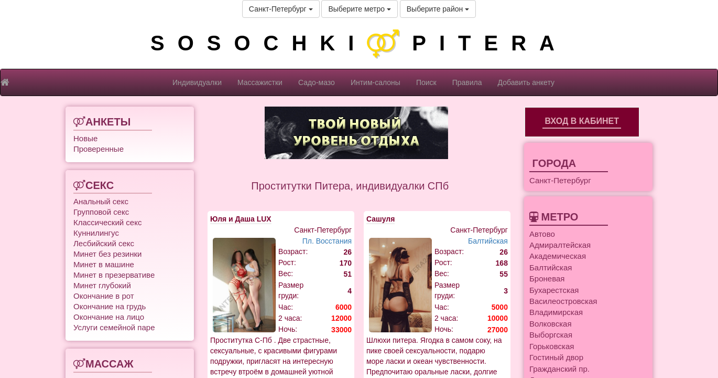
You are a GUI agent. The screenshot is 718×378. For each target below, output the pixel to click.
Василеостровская (563, 301)
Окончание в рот (103, 295)
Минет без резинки (107, 253)
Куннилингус (96, 232)
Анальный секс (100, 201)
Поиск (426, 82)
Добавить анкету (526, 82)
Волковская (550, 323)
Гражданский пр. (559, 368)
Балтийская (488, 241)
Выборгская (550, 334)
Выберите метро (359, 9)
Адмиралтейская (560, 244)
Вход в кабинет (582, 121)
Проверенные (98, 148)
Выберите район (438, 9)
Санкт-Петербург (281, 9)
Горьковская (551, 346)
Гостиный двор (556, 357)
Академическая (557, 255)
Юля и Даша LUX (240, 219)
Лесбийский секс (103, 243)
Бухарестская (554, 290)
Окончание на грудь (109, 306)
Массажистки (259, 82)
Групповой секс (101, 211)
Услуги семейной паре (114, 327)
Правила (467, 82)
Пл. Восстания (327, 241)
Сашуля (380, 219)
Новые (85, 138)
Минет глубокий (102, 285)
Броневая (546, 278)
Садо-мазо (316, 82)
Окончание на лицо (108, 316)
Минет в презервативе (114, 274)
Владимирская (556, 312)
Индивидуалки (197, 82)
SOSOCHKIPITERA (359, 43)
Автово (542, 233)
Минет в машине (103, 264)
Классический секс (107, 222)
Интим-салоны (375, 82)
